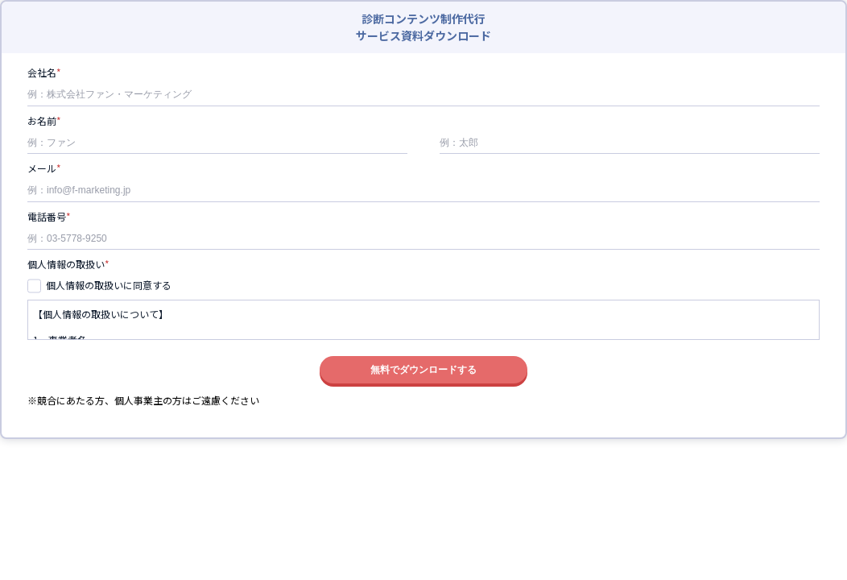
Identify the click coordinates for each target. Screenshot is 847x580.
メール (41, 169)
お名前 (41, 121)
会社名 (41, 73)
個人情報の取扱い (66, 265)
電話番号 (46, 217)
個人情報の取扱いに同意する (108, 285)
